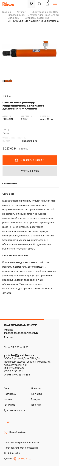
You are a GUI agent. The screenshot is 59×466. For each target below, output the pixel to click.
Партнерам (10, 394)
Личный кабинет (15, 432)
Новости (36, 389)
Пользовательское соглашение (21, 448)
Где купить (9, 405)
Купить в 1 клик (30, 171)
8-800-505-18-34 (21, 333)
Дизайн (17, 459)
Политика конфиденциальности (21, 443)
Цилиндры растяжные (37, 18)
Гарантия (36, 405)
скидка (7, 96)
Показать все (29, 141)
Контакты (36, 394)
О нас (7, 389)
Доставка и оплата (14, 411)
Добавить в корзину (29, 160)
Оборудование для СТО (44, 12)
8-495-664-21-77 (20, 325)
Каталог (21, 12)
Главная (6, 12)
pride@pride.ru (19, 355)
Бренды (35, 400)
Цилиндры (13, 18)
